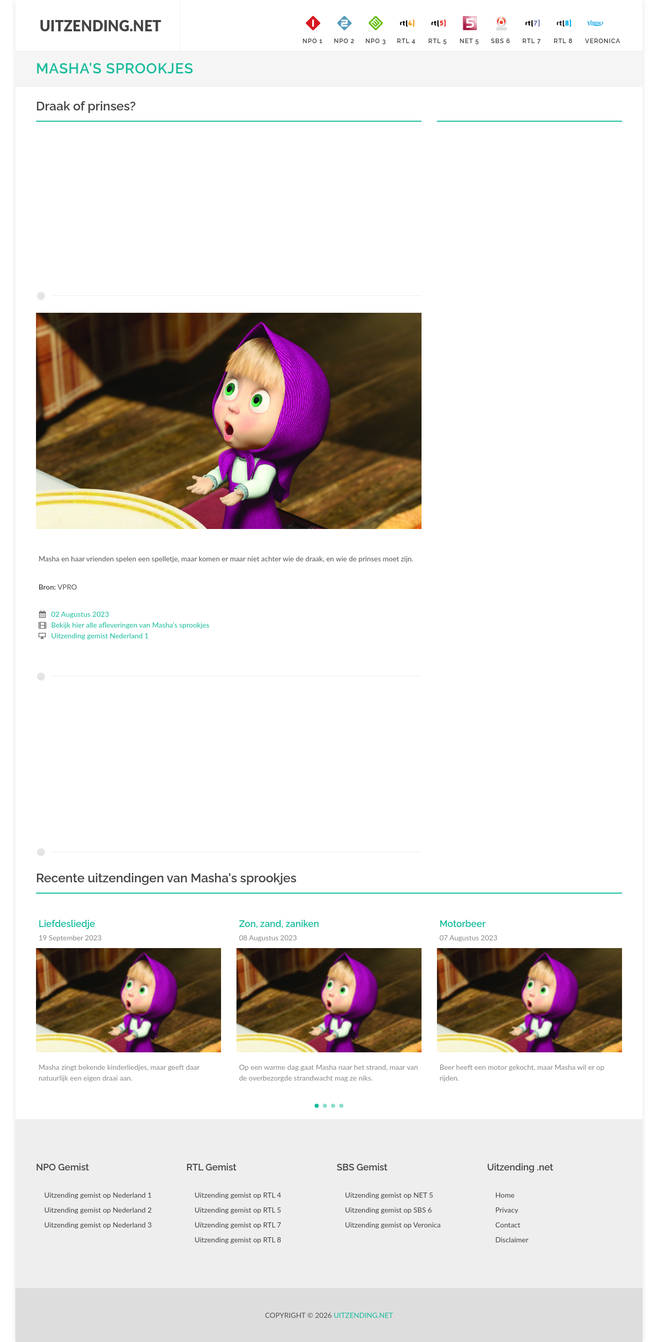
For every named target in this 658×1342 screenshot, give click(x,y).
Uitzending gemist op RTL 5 (238, 1209)
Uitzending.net (363, 1315)
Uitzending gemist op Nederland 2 (98, 1209)
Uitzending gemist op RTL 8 (238, 1239)
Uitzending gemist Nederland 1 (100, 635)
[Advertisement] (229, 209)
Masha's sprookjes (115, 68)
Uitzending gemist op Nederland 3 (98, 1224)
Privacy (507, 1209)
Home (505, 1194)
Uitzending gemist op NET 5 (389, 1194)
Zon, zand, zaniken (279, 923)
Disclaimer (512, 1239)
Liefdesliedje (67, 923)
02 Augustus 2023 (80, 614)
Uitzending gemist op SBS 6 (388, 1209)
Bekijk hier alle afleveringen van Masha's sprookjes (130, 624)
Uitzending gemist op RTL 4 (238, 1194)
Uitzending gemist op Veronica (393, 1224)
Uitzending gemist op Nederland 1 (98, 1194)
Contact (508, 1224)
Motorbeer (463, 923)
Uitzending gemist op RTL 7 (238, 1224)
